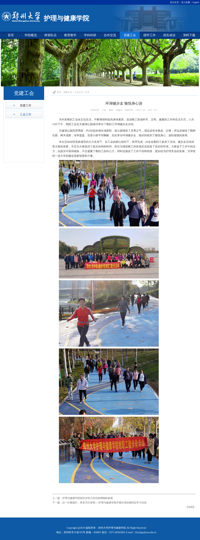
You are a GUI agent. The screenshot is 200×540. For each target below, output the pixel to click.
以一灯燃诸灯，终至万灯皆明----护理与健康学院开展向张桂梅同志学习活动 (104, 502)
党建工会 (130, 35)
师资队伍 (50, 35)
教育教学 (70, 35)
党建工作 (25, 105)
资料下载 (189, 35)
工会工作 (25, 114)
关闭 (190, 507)
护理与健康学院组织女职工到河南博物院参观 (87, 498)
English (195, 2)
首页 (11, 35)
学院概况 (31, 35)
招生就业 (169, 35)
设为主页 (175, 2)
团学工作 (149, 35)
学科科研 (90, 35)
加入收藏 (186, 2)
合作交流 (110, 35)
